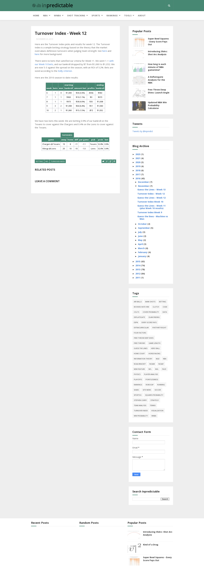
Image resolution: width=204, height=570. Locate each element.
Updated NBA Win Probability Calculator (157, 105)
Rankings (112, 15)
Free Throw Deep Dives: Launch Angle (158, 91)
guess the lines (140, 348)
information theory (143, 359)
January (142, 256)
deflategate (139, 317)
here (104, 50)
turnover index (58, 161)
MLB (157, 359)
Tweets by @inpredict (142, 131)
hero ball (155, 348)
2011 (138, 277)
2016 (138, 178)
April (140, 244)
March (141, 248)
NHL (156, 369)
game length (154, 343)
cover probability (151, 312)
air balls (138, 301)
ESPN (136, 322)
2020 (138, 162)
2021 (138, 158)
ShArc (136, 390)
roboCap (150, 385)
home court (139, 353)
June (140, 236)
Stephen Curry (140, 400)
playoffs (138, 379)
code (165, 307)
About (142, 15)
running (161, 385)
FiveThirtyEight (159, 327)
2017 (138, 174)
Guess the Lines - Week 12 (151, 197)
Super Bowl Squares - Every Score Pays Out (158, 41)
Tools (128, 15)
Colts (136, 312)
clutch (156, 307)
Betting (39, 161)
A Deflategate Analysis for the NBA (156, 79)
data (165, 312)
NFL (46, 161)
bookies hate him (141, 307)
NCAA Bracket (140, 364)
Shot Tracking (76, 15)
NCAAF (161, 364)
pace (164, 369)
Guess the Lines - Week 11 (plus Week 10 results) (151, 207)
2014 (138, 265)
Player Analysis (151, 374)
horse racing (154, 353)
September (144, 228)
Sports (96, 15)
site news (147, 390)
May (140, 240)
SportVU (137, 395)
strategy (154, 400)
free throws (139, 343)
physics (137, 374)
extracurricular (141, 327)
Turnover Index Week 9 (149, 212)
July (140, 232)
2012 (138, 273)
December (144, 182)
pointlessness (152, 379)
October (142, 224)
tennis (152, 405)
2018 (138, 170)
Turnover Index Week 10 (150, 201)
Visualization (157, 410)
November (144, 186)
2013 (138, 269)
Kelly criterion (65, 70)
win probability (141, 416)
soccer (158, 390)
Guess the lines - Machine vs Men (152, 217)
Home (36, 15)
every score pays (149, 322)
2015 (138, 261)
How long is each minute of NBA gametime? (157, 67)
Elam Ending (154, 317)
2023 (138, 154)
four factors (140, 333)
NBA (45, 15)
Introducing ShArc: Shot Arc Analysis (158, 53)
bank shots (150, 301)
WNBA (57, 15)
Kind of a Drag (150, 544)
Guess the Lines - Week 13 (151, 189)
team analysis (140, 405)
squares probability (154, 395)
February (143, 252)
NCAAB (152, 364)
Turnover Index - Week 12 (151, 193)
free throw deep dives (143, 338)
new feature (139, 369)
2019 (138, 166)
